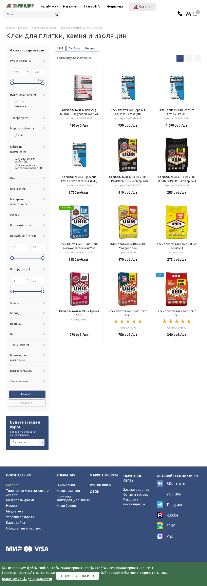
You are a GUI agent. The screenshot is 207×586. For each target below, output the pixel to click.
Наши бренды (66, 505)
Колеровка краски (20, 500)
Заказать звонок (136, 489)
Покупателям (19, 475)
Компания (65, 475)
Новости (12, 505)
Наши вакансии (68, 490)
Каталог (12, 485)
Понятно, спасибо (77, 576)
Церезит (91, 48)
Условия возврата (20, 517)
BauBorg (74, 48)
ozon (94, 491)
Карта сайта (15, 522)
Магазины (70, 6)
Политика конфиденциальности (73, 498)
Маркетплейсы (104, 475)
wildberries (100, 485)
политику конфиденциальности (27, 579)
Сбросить (27, 402)
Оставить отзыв (136, 494)
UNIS (60, 48)
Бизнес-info (92, 6)
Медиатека (115, 6)
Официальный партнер (23, 528)
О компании (65, 485)
